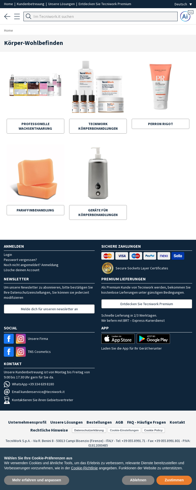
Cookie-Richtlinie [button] (84, 468)
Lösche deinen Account (21, 270)
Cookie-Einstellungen (124, 430)
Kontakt (177, 422)
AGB (119, 422)
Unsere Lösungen (62, 4)
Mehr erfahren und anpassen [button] (36, 480)
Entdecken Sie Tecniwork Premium (105, 4)
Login (8, 254)
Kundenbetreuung (31, 4)
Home (9, 4)
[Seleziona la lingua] (183, 4)
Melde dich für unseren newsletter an (49, 309)
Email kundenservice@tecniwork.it (34, 391)
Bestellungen (99, 422)
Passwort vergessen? (20, 259)
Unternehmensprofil (27, 422)
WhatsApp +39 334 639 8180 (29, 384)
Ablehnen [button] (138, 480)
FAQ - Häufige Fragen (146, 422)
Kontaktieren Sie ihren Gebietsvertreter (38, 400)
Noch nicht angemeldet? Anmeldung (31, 264)
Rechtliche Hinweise (49, 430)
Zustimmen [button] (174, 480)
